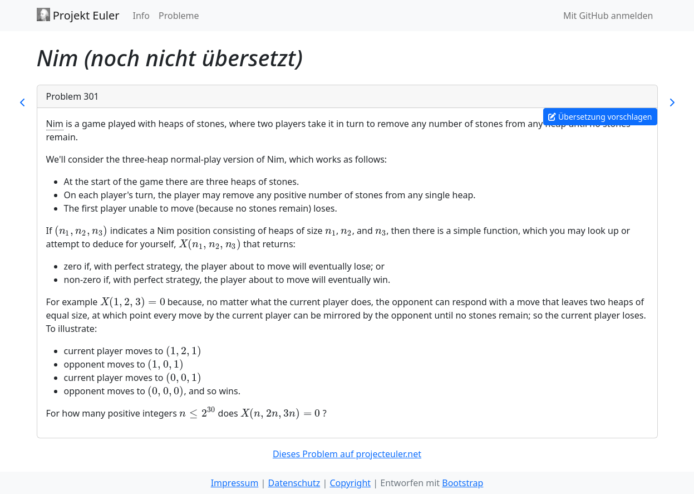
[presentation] (81, 230)
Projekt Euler (78, 15)
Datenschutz (294, 483)
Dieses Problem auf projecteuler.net (347, 454)
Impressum (235, 483)
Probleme (179, 15)
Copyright (350, 483)
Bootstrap (462, 483)
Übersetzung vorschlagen (600, 116)
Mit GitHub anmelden (608, 15)
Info (141, 15)
